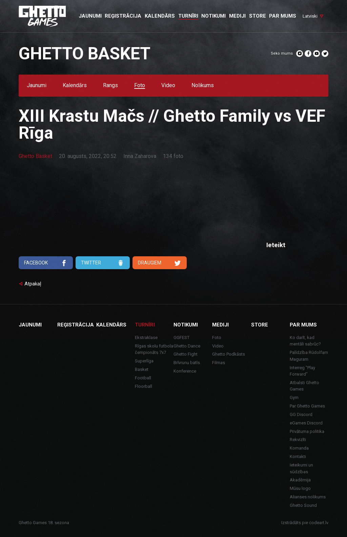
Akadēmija (300, 479)
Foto (139, 85)
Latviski (310, 16)
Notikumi (186, 325)
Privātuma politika (307, 431)
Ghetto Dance (187, 346)
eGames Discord (306, 422)
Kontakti (298, 456)
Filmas (218, 362)
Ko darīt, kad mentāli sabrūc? (305, 341)
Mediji (220, 325)
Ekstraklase (146, 337)
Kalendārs (75, 85)
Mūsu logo (300, 488)
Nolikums (202, 85)
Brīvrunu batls (187, 362)
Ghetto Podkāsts (228, 354)
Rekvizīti (298, 439)
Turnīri (145, 325)
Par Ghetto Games (307, 406)
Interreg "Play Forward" (302, 371)
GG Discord (301, 414)
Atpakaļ (32, 284)
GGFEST (181, 337)
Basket (141, 369)
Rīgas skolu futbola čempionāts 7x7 (154, 349)
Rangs (110, 85)
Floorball (143, 386)
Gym (294, 397)
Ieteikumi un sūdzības (301, 468)
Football (143, 377)
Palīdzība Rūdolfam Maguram (309, 356)
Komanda (299, 448)
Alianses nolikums (308, 496)
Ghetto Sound (303, 505)
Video (168, 85)
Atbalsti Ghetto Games (304, 386)
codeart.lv (318, 522)
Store (259, 325)
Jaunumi (36, 85)
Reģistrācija (75, 325)
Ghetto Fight (186, 354)
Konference (185, 371)
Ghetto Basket (35, 156)
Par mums (303, 325)
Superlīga (144, 360)
